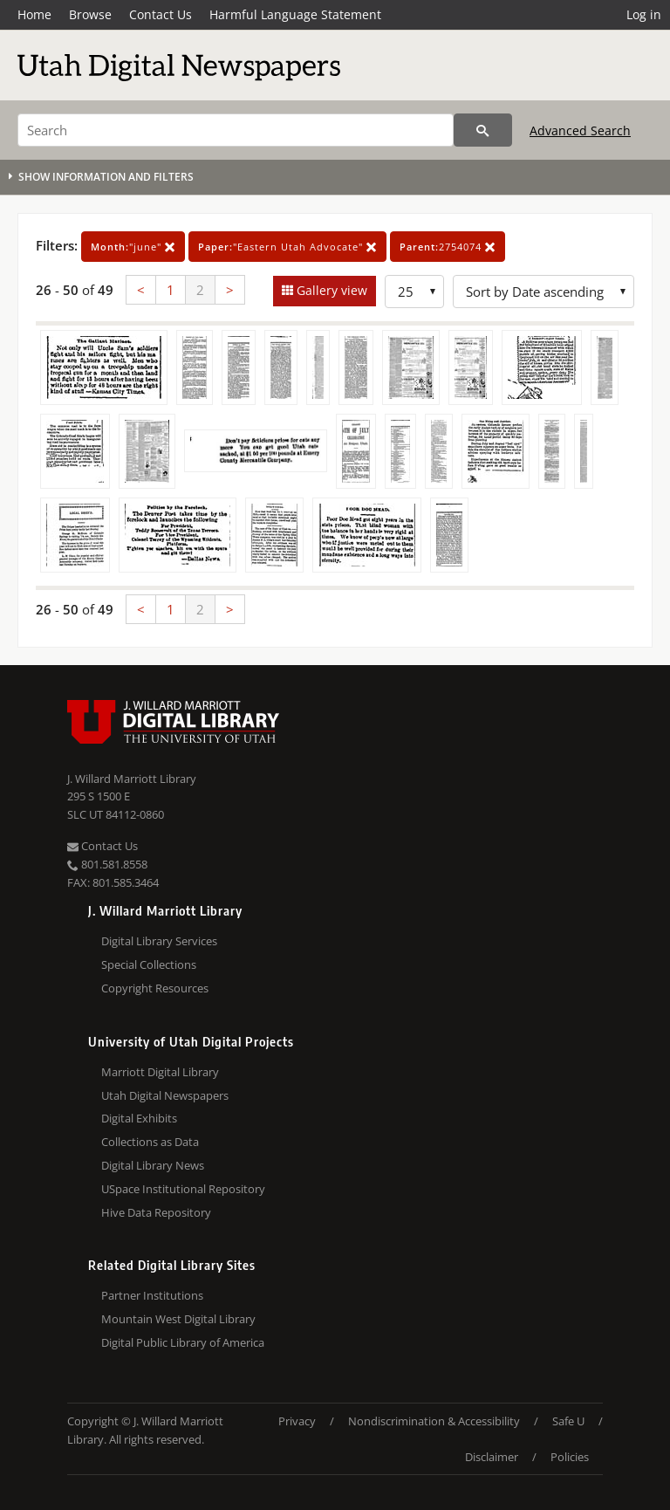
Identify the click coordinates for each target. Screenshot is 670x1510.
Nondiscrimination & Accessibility (434, 1421)
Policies (569, 1457)
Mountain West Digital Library (178, 1319)
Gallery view (330, 290)
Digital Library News (152, 1165)
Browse (90, 14)
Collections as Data (150, 1142)
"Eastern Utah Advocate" (287, 246)
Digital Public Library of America (182, 1342)
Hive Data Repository (156, 1212)
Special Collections (148, 964)
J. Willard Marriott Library (131, 778)
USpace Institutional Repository (183, 1189)
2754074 (448, 246)
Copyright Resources (155, 988)
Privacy (297, 1421)
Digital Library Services (159, 941)
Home (34, 14)
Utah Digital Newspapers (165, 1095)
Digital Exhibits (139, 1118)
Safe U (568, 1421)
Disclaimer (491, 1457)
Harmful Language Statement (295, 14)
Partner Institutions (152, 1295)
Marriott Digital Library (160, 1072)
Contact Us (160, 14)
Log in (643, 14)
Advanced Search (580, 130)
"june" (133, 246)
